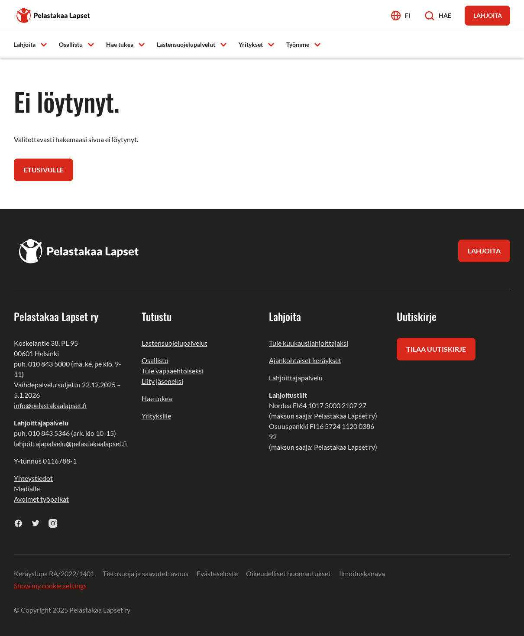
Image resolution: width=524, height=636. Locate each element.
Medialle (27, 488)
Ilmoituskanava (362, 573)
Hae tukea (157, 398)
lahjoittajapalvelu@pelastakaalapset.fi (70, 443)
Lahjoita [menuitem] (25, 44)
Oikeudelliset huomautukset (288, 573)
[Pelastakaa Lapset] (54, 14)
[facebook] (18, 523)
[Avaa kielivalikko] (400, 15)
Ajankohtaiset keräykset (305, 360)
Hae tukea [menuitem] (119, 44)
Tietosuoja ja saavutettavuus (145, 573)
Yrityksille (156, 416)
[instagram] (53, 523)
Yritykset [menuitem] (251, 44)
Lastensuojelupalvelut (174, 343)
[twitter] (35, 523)
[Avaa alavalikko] (44, 44)
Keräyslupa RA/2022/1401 (54, 573)
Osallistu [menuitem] (71, 44)
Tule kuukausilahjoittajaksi (308, 343)
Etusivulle (43, 169)
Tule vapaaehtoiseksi (173, 371)
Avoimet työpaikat (41, 499)
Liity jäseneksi (162, 381)
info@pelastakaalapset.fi (50, 405)
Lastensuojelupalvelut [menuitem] (186, 44)
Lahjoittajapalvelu (296, 377)
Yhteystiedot (33, 478)
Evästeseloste (217, 573)
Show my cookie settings (50, 585)
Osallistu (155, 360)
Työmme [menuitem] (297, 44)
